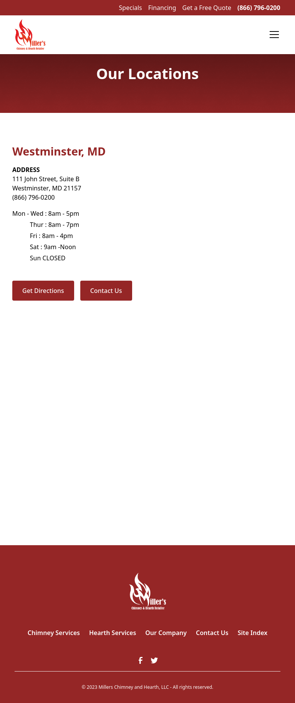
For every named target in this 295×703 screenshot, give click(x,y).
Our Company (166, 633)
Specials (130, 7)
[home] (30, 34)
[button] (272, 34)
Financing (162, 7)
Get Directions (43, 290)
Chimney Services (54, 633)
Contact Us (106, 290)
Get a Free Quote (206, 7)
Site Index (253, 633)
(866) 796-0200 (258, 7)
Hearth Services (112, 633)
